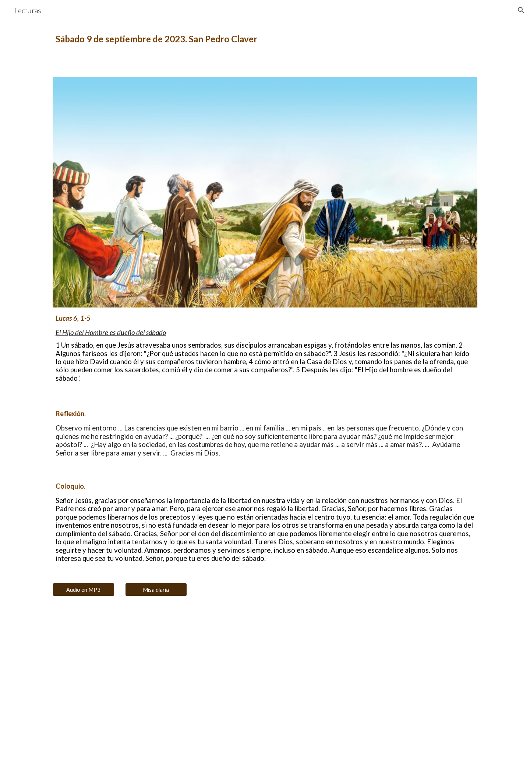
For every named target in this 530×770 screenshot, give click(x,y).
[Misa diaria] (156, 589)
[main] (265, 39)
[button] (521, 10)
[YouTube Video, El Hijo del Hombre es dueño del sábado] (156, 684)
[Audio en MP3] (83, 589)
